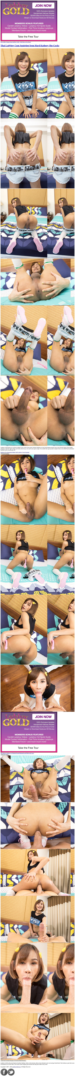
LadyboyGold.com (16, 1066)
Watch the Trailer (4, 754)
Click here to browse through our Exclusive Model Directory (13, 1060)
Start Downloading (5, 453)
